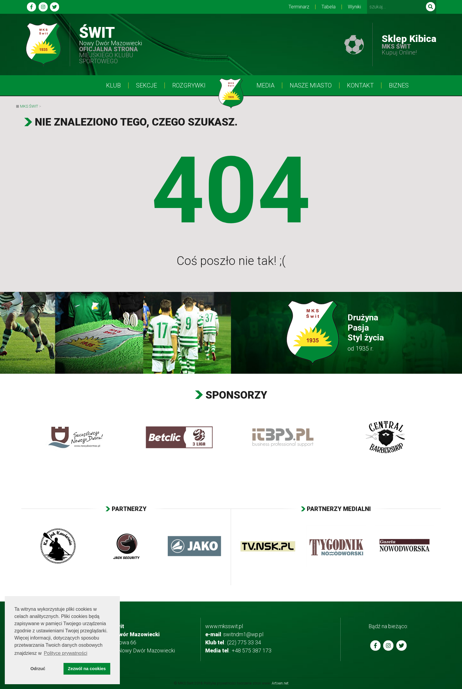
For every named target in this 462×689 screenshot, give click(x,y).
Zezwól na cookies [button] (87, 668)
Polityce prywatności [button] (65, 653)
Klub (113, 85)
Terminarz (299, 6)
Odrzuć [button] (37, 668)
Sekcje (146, 85)
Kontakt (360, 85)
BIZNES (399, 85)
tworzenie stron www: (263, 683)
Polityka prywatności (220, 683)
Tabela (328, 6)
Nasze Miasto (311, 85)
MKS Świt (29, 106)
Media (265, 85)
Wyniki (354, 6)
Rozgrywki (189, 85)
